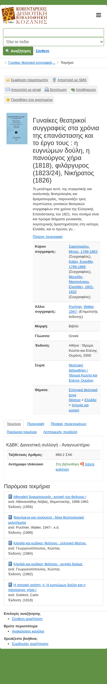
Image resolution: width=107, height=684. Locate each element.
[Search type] (53, 41)
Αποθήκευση (86, 90)
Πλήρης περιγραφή (48, 237)
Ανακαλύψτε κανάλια (28, 631)
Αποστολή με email (26, 90)
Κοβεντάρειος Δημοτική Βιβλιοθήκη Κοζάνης (19, 18)
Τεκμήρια (14, 424)
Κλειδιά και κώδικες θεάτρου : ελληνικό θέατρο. (50, 543)
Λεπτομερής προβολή (60, 432)
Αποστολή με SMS (72, 80)
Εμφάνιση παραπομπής (30, 80)
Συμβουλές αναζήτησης (30, 644)
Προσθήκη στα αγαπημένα (32, 100)
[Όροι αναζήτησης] (53, 32)
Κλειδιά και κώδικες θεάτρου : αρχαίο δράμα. (48, 564)
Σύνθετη (42, 51)
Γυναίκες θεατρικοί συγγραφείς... (31, 63)
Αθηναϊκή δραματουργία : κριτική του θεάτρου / (49, 497)
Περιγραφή (35, 424)
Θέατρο (74, 400)
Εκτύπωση (58, 90)
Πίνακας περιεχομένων (68, 424)
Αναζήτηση (18, 51)
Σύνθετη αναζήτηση (27, 619)
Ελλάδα (90, 400)
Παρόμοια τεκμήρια (22, 432)
